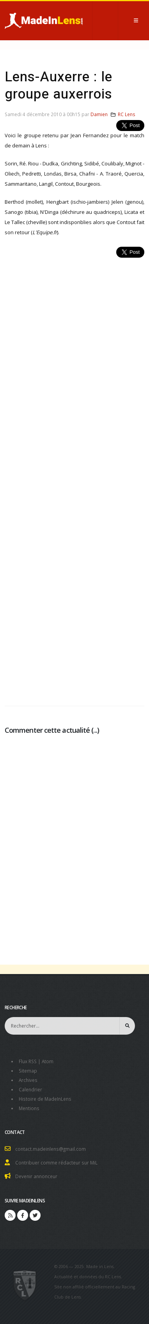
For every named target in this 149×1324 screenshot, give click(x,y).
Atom (47, 1061)
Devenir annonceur (36, 1176)
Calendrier (30, 1089)
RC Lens (126, 114)
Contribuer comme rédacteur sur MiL (56, 1162)
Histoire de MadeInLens (45, 1099)
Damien (99, 114)
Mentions (29, 1108)
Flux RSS (28, 1061)
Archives (28, 1080)
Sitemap (28, 1070)
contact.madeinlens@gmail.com (50, 1149)
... (95, 730)
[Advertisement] (74, 477)
